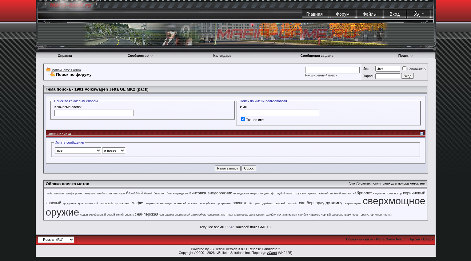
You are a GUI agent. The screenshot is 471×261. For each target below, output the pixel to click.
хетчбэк (271, 214)
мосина (192, 203)
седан (84, 214)
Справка (65, 55)
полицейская (207, 203)
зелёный (335, 193)
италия (346, 193)
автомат (59, 193)
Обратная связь (359, 239)
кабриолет (362, 193)
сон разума (166, 214)
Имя (366, 68)
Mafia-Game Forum (66, 70)
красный (53, 203)
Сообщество (140, 55)
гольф (290, 193)
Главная (314, 14)
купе (80, 203)
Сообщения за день (317, 55)
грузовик (301, 193)
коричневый (414, 193)
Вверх (428, 239)
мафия (138, 203)
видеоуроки (180, 193)
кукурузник (69, 203)
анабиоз (102, 193)
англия (113, 193)
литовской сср (108, 203)
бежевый (134, 193)
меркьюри (152, 203)
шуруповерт (352, 214)
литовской (91, 203)
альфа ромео (74, 193)
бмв (169, 193)
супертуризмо (216, 214)
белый (148, 193)
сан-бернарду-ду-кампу (320, 203)
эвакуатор (367, 214)
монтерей (180, 203)
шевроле (337, 214)
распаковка (243, 203)
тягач (229, 214)
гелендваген (241, 193)
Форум (342, 14)
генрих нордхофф (261, 193)
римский (280, 203)
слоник (129, 214)
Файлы (370, 14)
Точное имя (252, 120)
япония (387, 214)
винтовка (197, 193)
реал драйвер (264, 203)
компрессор (394, 193)
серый (111, 214)
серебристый (97, 214)
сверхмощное (352, 203)
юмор (378, 214)
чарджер (314, 214)
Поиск (405, 55)
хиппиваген (289, 214)
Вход (395, 14)
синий (120, 214)
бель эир (160, 193)
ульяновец (241, 214)
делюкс (312, 193)
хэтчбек (303, 214)
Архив (414, 239)
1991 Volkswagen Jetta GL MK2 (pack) (111, 89)
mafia (49, 193)
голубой (280, 193)
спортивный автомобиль (190, 214)
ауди (122, 193)
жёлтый (324, 193)
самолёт (292, 203)
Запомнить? (414, 69)
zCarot (272, 253)
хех (279, 214)
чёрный (326, 214)
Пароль (368, 76)
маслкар (124, 203)
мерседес (166, 203)
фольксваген (257, 214)
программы (224, 203)
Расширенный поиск (321, 75)
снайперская (146, 214)
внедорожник (220, 193)
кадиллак (379, 193)
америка (90, 193)
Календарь (222, 55)
